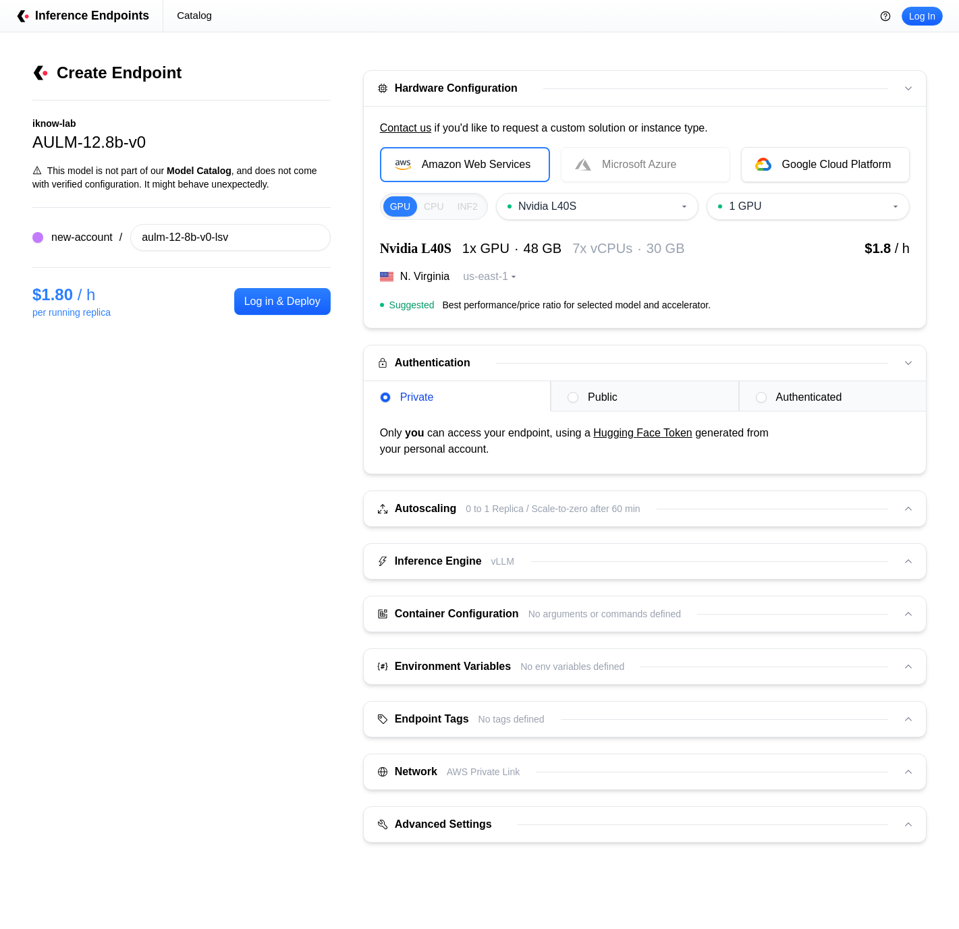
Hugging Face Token (642, 433)
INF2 (468, 206)
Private (407, 397)
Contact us (405, 128)
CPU (434, 206)
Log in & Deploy (282, 301)
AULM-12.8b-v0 (89, 142)
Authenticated (799, 397)
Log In (922, 16)
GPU (400, 206)
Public (593, 397)
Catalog (194, 15)
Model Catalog (199, 170)
